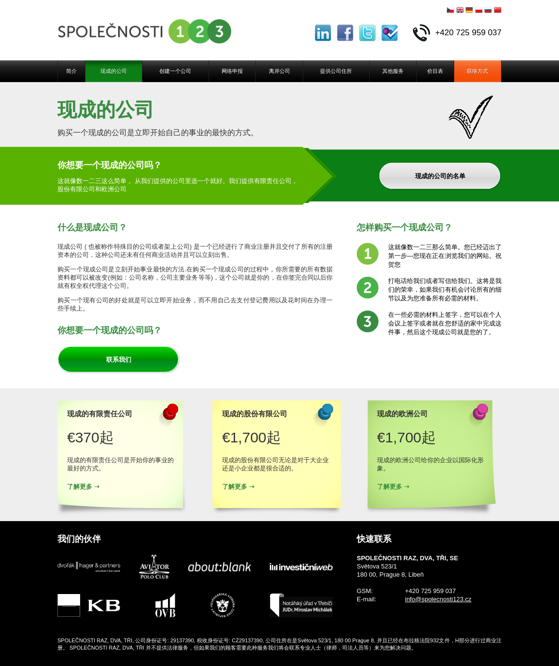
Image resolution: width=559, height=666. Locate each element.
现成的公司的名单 (440, 176)
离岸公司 (279, 71)
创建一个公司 (175, 71)
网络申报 (232, 71)
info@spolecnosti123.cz (438, 599)
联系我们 (118, 359)
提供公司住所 (336, 71)
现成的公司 (113, 71)
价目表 (435, 71)
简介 (71, 71)
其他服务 (393, 71)
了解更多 (79, 486)
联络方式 (477, 71)
